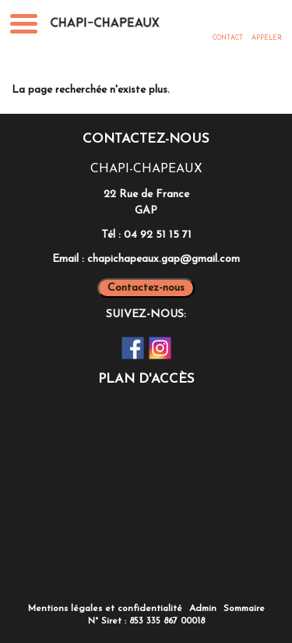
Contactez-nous (146, 288)
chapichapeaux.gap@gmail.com (163, 259)
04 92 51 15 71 (158, 235)
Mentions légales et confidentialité (105, 608)
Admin (202, 608)
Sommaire (244, 608)
